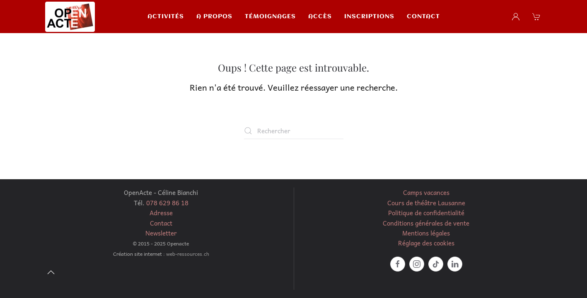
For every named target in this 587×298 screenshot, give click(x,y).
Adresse (161, 213)
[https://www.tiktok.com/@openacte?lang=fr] (435, 264)
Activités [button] (165, 16)
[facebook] (397, 264)
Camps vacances (426, 192)
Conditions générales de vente (426, 223)
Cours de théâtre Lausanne (426, 203)
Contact (423, 16)
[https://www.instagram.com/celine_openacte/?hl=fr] (416, 264)
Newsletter (161, 233)
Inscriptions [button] (369, 16)
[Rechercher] (293, 131)
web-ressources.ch (187, 254)
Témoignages (270, 16)
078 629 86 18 (167, 203)
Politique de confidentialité (426, 213)
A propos (214, 16)
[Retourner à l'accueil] (70, 16)
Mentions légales (426, 233)
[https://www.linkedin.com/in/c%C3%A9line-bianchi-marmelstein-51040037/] (454, 264)
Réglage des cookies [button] (426, 243)
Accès (320, 16)
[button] (537, 16)
